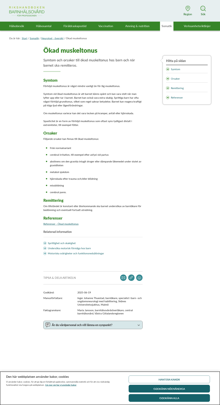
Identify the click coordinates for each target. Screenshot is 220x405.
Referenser (177, 97)
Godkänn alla (169, 399)
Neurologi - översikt (52, 38)
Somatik (34, 38)
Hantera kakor (169, 380)
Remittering (177, 88)
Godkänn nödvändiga (169, 389)
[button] (188, 10)
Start (24, 38)
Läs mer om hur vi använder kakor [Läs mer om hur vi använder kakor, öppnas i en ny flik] (60, 386)
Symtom (175, 69)
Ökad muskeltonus (76, 38)
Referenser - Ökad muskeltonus (61, 223)
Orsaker (175, 78)
